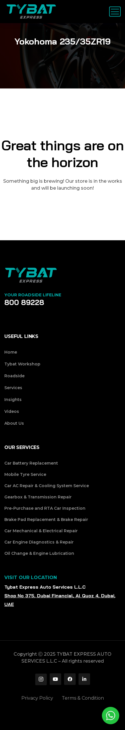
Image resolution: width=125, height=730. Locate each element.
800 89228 (24, 302)
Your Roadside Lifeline (32, 294)
